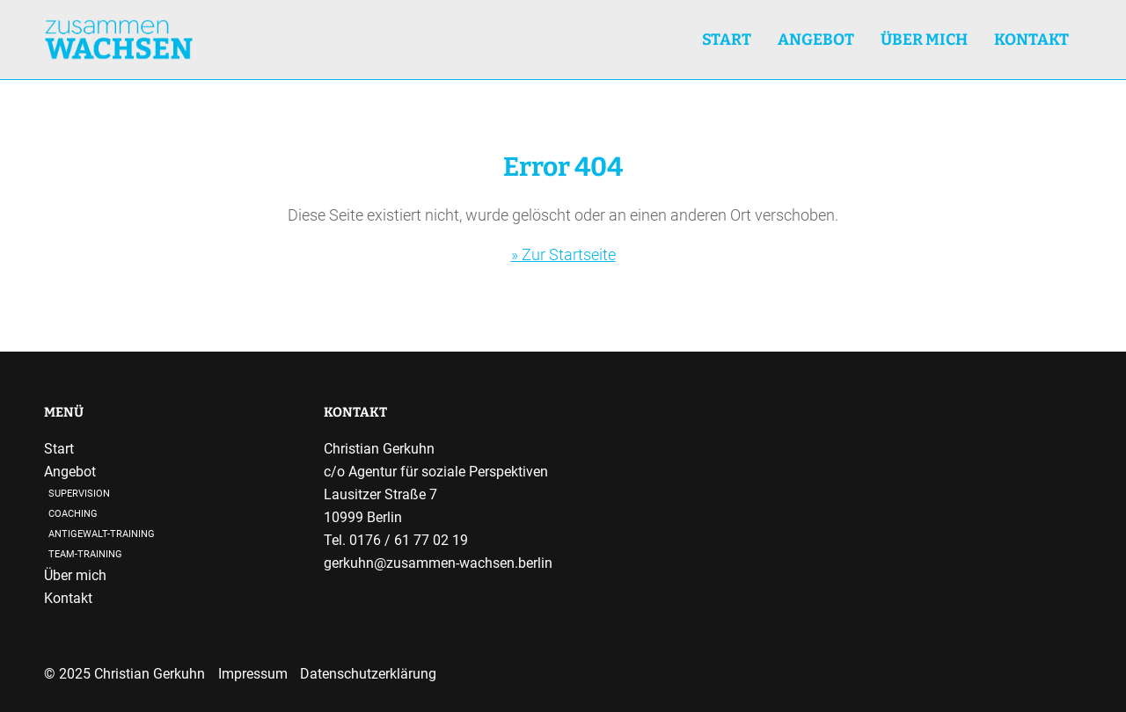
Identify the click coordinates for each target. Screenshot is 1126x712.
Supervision (79, 493)
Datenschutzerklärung (368, 673)
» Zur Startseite (563, 254)
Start (726, 39)
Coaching (73, 513)
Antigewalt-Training (101, 534)
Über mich (924, 39)
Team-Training (85, 554)
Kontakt (1031, 39)
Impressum (253, 673)
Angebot (70, 471)
